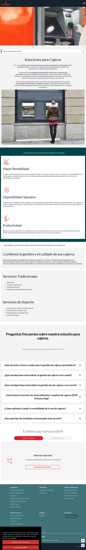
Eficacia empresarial (71, 495)
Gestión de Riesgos (70, 493)
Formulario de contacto (42, 467)
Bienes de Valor (15, 507)
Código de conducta (16, 524)
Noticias (13, 527)
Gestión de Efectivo (16, 493)
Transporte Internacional (18, 501)
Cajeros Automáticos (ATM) (19, 498)
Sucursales (13, 521)
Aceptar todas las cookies (20, 546)
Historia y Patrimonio (17, 515)
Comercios (43, 493)
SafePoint (13, 495)
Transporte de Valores (17, 490)
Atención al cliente (70, 490)
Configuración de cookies (50, 540)
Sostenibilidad (69, 498)
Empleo (41, 515)
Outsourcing (14, 504)
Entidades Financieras (46, 490)
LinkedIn (43, 532)
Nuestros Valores (16, 518)
